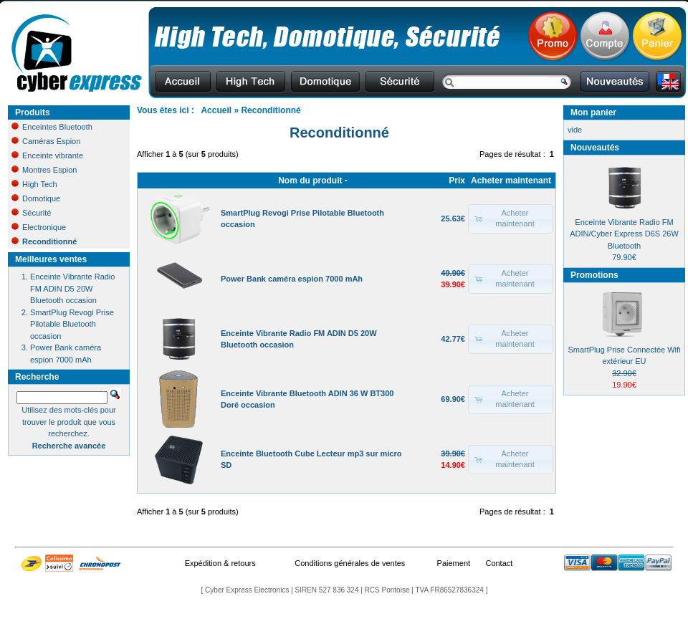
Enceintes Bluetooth (51, 127)
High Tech (34, 184)
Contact (498, 563)
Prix (457, 181)
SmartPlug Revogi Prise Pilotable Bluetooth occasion (72, 324)
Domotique (35, 198)
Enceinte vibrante (47, 155)
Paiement (453, 563)
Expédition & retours (220, 563)
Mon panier (593, 112)
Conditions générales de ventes (350, 563)
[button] (510, 219)
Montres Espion (44, 169)
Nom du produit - (313, 181)
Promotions (594, 275)
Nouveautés (594, 148)
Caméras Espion (45, 141)
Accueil (216, 110)
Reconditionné (270, 110)
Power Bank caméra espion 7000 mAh (292, 278)
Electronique (38, 227)
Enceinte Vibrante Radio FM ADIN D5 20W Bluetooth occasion (72, 288)
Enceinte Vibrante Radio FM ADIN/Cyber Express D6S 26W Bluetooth (624, 234)
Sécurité (31, 212)
